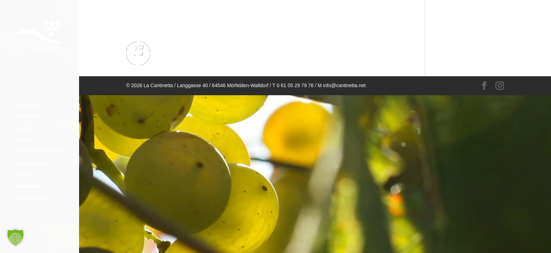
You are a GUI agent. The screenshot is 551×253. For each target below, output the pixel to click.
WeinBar (24, 123)
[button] (15, 237)
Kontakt (24, 169)
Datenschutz (29, 192)
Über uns (25, 100)
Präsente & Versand (39, 146)
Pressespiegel (32, 158)
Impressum (28, 181)
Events (22, 134)
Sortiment (26, 111)
